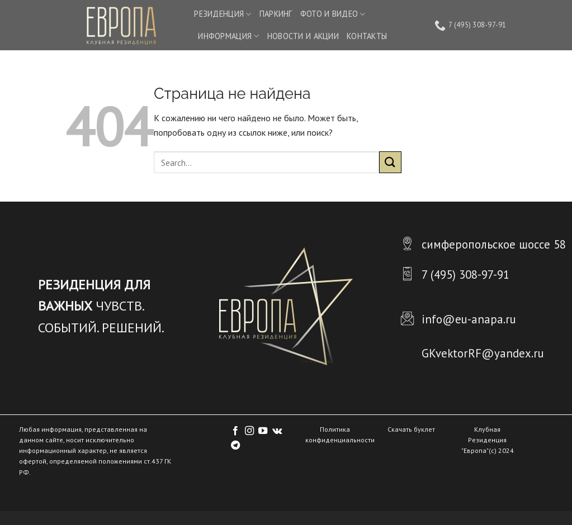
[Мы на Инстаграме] (249, 431)
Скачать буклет (411, 429)
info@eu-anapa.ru (469, 319)
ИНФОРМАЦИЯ (228, 36)
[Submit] (390, 162)
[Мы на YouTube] (262, 431)
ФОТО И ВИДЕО (333, 14)
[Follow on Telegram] (235, 446)
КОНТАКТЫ (367, 36)
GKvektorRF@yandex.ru (483, 353)
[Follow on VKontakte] (277, 431)
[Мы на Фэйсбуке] (235, 431)
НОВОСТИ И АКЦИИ (303, 36)
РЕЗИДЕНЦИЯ (222, 14)
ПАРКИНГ (275, 13)
